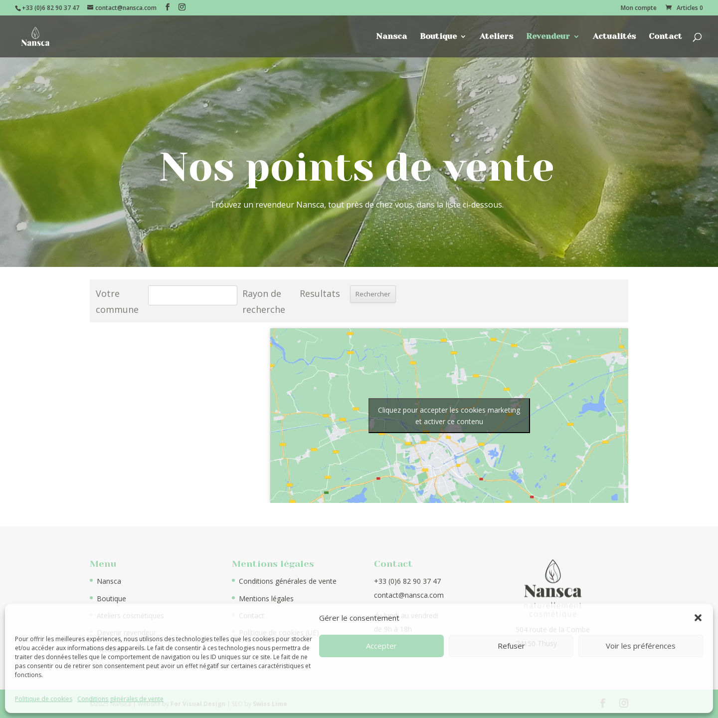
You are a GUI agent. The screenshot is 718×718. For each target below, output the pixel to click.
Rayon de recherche (263, 301)
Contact (665, 37)
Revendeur (548, 37)
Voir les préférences (641, 646)
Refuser (511, 646)
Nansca (391, 37)
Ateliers (496, 37)
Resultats (320, 293)
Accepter (381, 646)
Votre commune (117, 301)
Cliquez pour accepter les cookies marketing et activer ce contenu (449, 415)
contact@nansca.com (409, 595)
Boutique (438, 37)
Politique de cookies (43, 699)
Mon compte (639, 8)
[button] (698, 618)
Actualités (614, 37)
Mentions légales (266, 598)
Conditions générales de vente (120, 699)
